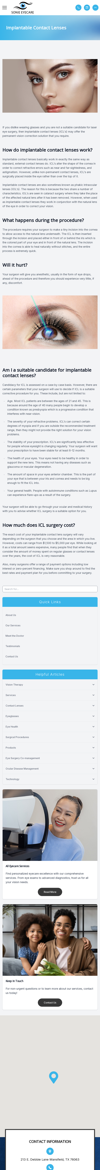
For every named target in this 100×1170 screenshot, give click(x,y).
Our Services (12, 625)
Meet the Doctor (14, 635)
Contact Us (11, 656)
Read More (50, 891)
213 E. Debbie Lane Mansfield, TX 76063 (50, 1159)
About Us (10, 615)
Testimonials (12, 646)
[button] (5, 7)
